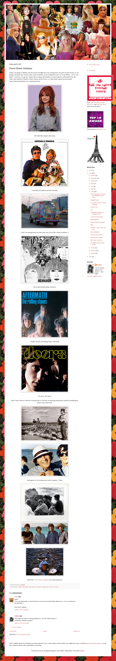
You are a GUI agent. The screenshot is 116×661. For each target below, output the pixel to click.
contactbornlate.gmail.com (95, 643)
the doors (51, 586)
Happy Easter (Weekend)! (97, 222)
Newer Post (13, 631)
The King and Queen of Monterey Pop (97, 213)
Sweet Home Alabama (41, 580)
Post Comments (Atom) (23, 634)
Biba (91, 225)
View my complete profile (94, 276)
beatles (16, 586)
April (92, 191)
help (30, 586)
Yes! (91, 210)
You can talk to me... (94, 64)
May (92, 189)
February (93, 250)
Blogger (82, 651)
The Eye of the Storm (96, 235)
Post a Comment (16, 627)
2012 (90, 170)
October (93, 175)
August (93, 181)
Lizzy (16, 597)
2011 (90, 173)
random (39, 586)
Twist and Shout (101, 104)
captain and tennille (23, 586)
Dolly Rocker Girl (101, 129)
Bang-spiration (94, 219)
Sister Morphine (95, 232)
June (92, 186)
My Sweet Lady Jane (96, 240)
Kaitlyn (16, 616)
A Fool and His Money (96, 217)
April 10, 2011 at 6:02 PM (21, 623)
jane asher (34, 586)
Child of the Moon (95, 102)
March (93, 248)
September (94, 178)
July (92, 183)
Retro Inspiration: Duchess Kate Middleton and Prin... (97, 195)
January (93, 253)
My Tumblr (92, 70)
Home (45, 631)
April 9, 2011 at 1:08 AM (21, 610)
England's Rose (94, 200)
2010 (90, 256)
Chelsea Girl (93, 207)
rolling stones (45, 586)
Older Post (76, 631)
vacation (56, 586)
